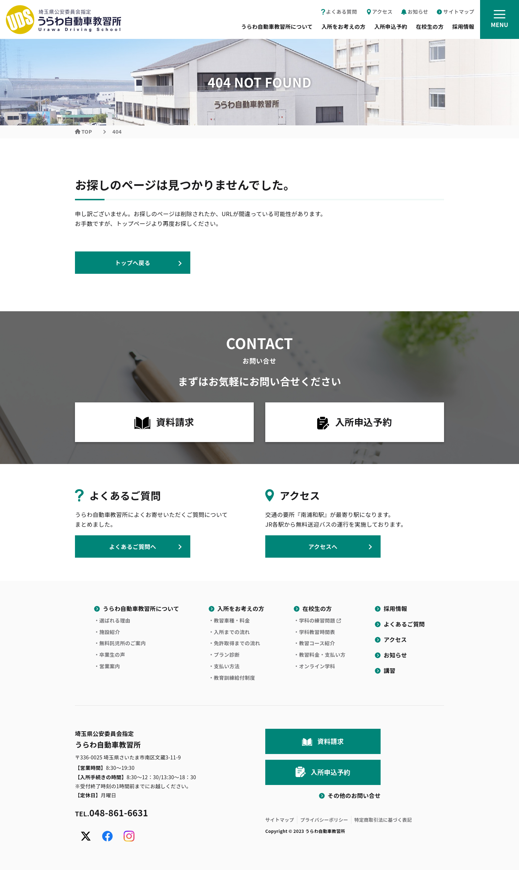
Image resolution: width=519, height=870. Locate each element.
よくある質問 (341, 11)
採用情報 (463, 26)
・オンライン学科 (314, 666)
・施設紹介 (107, 631)
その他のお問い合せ (354, 795)
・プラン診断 (224, 654)
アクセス (382, 11)
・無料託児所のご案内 (120, 643)
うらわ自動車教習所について (277, 26)
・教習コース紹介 (314, 643)
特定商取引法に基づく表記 (383, 819)
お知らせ (418, 11)
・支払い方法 (224, 666)
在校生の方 (430, 26)
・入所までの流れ (229, 631)
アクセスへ (323, 546)
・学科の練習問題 (314, 620)
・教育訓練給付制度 (232, 677)
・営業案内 (107, 666)
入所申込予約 (390, 26)
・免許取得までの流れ (234, 643)
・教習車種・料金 (229, 620)
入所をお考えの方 (343, 26)
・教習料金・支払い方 (319, 654)
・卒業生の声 (109, 654)
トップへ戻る (132, 262)
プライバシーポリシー (324, 819)
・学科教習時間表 (314, 631)
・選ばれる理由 (112, 620)
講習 (389, 670)
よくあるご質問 (404, 624)
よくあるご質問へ (132, 546)
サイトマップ (458, 11)
